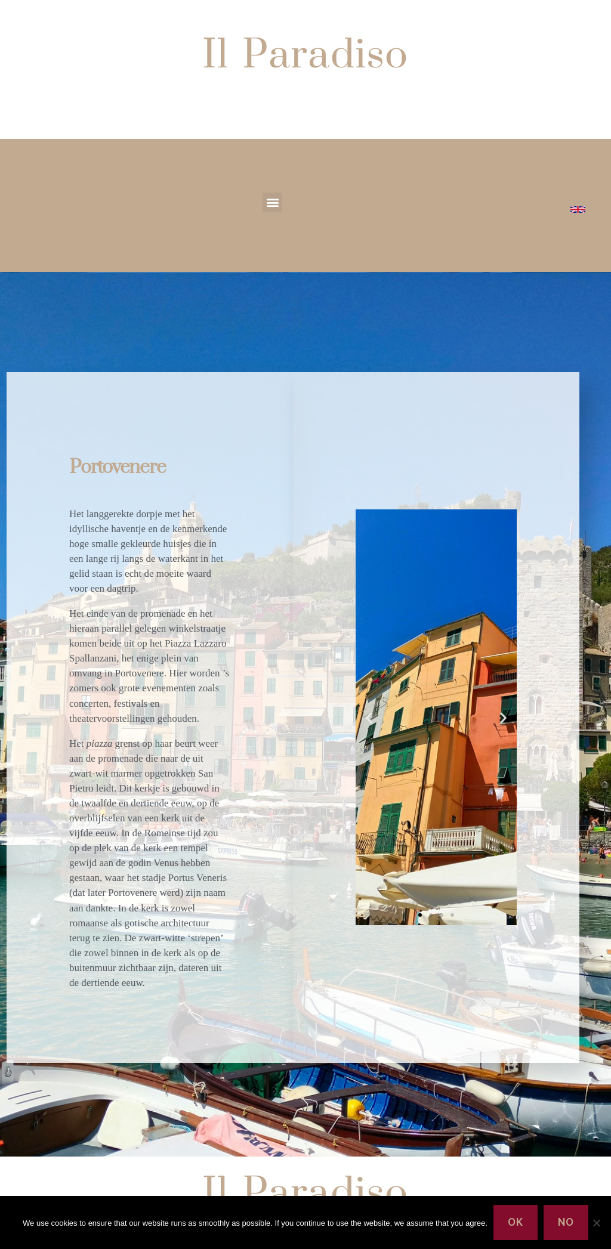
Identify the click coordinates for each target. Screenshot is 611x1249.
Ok (515, 1222)
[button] (272, 202)
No (565, 1222)
